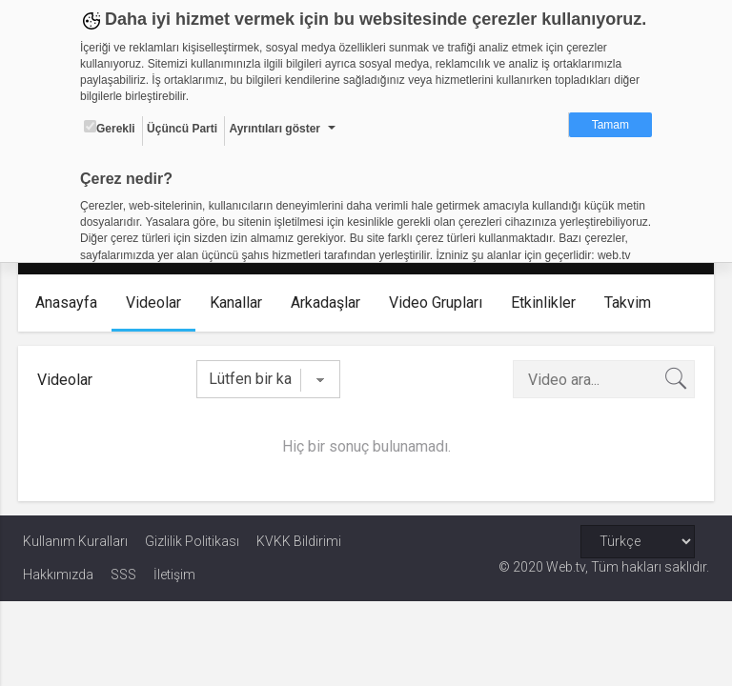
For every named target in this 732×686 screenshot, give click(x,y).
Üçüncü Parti (182, 128)
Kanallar (240, 302)
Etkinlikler (548, 302)
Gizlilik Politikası (192, 541)
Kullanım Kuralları (75, 541)
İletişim (174, 574)
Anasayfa (71, 302)
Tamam (610, 124)
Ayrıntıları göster (274, 128)
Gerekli (109, 127)
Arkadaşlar (330, 302)
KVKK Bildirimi (298, 541)
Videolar (158, 302)
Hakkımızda (58, 574)
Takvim (632, 302)
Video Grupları (440, 302)
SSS (123, 574)
